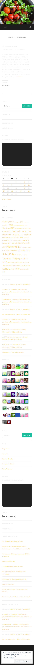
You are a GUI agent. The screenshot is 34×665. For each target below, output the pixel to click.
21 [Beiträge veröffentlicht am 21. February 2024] (12, 191)
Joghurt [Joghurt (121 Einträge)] (28, 228)
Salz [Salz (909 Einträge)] (8, 254)
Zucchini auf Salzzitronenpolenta (20, 284)
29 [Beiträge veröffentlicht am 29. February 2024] (16, 194)
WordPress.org (7, 469)
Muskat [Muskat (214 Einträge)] (18, 237)
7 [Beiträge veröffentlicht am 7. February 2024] (11, 185)
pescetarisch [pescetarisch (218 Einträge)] (17, 243)
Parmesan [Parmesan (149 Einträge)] (6, 243)
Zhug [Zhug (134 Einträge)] (19, 262)
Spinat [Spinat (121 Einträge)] (17, 254)
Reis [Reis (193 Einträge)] (9, 250)
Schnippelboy (17, 6)
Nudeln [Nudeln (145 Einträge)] (25, 237)
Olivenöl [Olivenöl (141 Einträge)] (15, 240)
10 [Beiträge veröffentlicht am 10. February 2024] (24, 185)
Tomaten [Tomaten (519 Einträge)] (9, 258)
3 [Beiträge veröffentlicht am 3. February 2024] (24, 182)
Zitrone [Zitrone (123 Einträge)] (25, 262)
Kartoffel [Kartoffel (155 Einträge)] (6, 231)
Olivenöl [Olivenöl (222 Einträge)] (7, 240)
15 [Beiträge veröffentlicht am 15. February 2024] (16, 188)
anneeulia (5, 289)
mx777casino (6, 337)
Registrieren (6, 449)
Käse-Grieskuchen (8, 584)
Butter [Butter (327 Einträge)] (7, 222)
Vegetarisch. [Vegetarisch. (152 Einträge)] (12, 262)
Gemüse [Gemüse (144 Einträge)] (23, 225)
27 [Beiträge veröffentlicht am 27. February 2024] (8, 194)
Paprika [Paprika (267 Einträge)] (24, 240)
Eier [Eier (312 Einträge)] (9, 225)
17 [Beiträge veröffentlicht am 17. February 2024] (24, 188)
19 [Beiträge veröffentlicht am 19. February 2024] (4, 191)
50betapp (5, 352)
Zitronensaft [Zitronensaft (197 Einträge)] (8, 265)
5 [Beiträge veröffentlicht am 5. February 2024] (3, 185)
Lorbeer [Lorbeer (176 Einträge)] (23, 235)
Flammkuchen (9, 46)
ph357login (5, 344)
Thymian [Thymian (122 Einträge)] (23, 254)
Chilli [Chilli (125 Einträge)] (25, 222)
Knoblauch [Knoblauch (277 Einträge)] (12, 235)
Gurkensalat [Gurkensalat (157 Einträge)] (19, 228)
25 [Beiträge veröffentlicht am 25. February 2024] (29, 191)
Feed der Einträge (7, 459)
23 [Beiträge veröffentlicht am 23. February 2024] (20, 191)
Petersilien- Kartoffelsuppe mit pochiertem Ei (16, 597)
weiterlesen (19, 77)
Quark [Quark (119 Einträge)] (24, 247)
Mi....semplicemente (8, 314)
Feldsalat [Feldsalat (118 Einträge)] (16, 225)
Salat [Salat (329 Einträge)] (25, 250)
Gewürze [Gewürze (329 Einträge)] (8, 228)
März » (8, 199)
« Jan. (4, 199)
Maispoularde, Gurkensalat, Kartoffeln (14, 579)
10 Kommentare (20, 49)
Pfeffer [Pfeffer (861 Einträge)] (13, 246)
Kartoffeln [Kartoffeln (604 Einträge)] (18, 231)
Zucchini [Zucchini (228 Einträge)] (18, 266)
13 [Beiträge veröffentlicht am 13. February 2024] (8, 188)
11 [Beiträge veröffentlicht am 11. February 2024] (29, 185)
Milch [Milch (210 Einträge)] (9, 237)
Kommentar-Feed (7, 464)
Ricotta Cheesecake (23, 314)
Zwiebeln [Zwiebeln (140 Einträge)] (23, 269)
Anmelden (5, 454)
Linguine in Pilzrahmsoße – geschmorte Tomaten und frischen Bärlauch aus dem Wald (17, 291)
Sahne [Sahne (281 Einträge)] (16, 250)
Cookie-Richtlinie (10, 657)
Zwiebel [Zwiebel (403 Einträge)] (13, 269)
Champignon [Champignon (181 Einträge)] (18, 222)
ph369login (5, 329)
